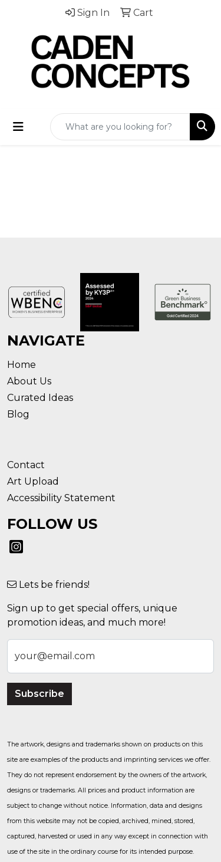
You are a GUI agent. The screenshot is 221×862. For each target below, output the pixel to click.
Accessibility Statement (61, 498)
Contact (26, 465)
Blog (18, 414)
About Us (29, 381)
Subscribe (39, 693)
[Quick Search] (120, 126)
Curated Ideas (40, 397)
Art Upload (33, 481)
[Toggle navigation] (18, 127)
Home (21, 364)
